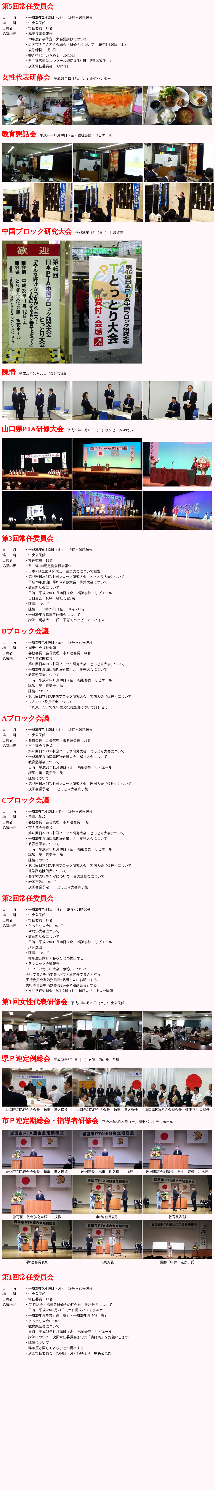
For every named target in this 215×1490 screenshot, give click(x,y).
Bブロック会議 (25, 631)
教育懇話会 (19, 134)
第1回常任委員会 (28, 1277)
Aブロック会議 (25, 718)
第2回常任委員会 (28, 898)
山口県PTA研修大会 (33, 429)
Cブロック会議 (25, 800)
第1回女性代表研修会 (34, 1002)
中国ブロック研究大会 (37, 231)
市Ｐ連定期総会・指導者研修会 (50, 1121)
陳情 (9, 372)
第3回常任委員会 (28, 538)
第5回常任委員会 (28, 6)
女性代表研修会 (26, 77)
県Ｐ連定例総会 (26, 1058)
